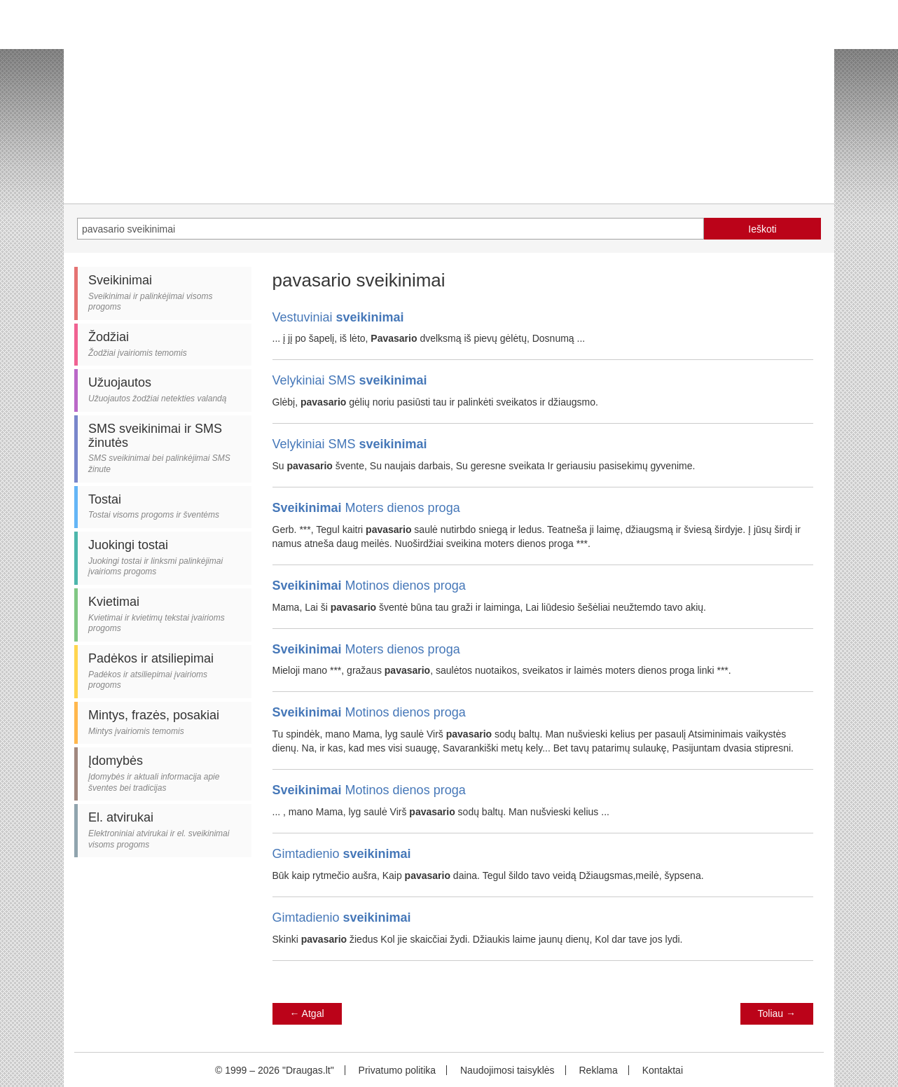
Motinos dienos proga (369, 586)
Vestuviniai (338, 317)
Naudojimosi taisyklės (507, 1070)
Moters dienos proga (366, 508)
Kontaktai (662, 1070)
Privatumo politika (397, 1070)
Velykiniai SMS (349, 380)
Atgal (307, 1013)
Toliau (777, 1013)
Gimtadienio (341, 854)
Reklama (598, 1070)
